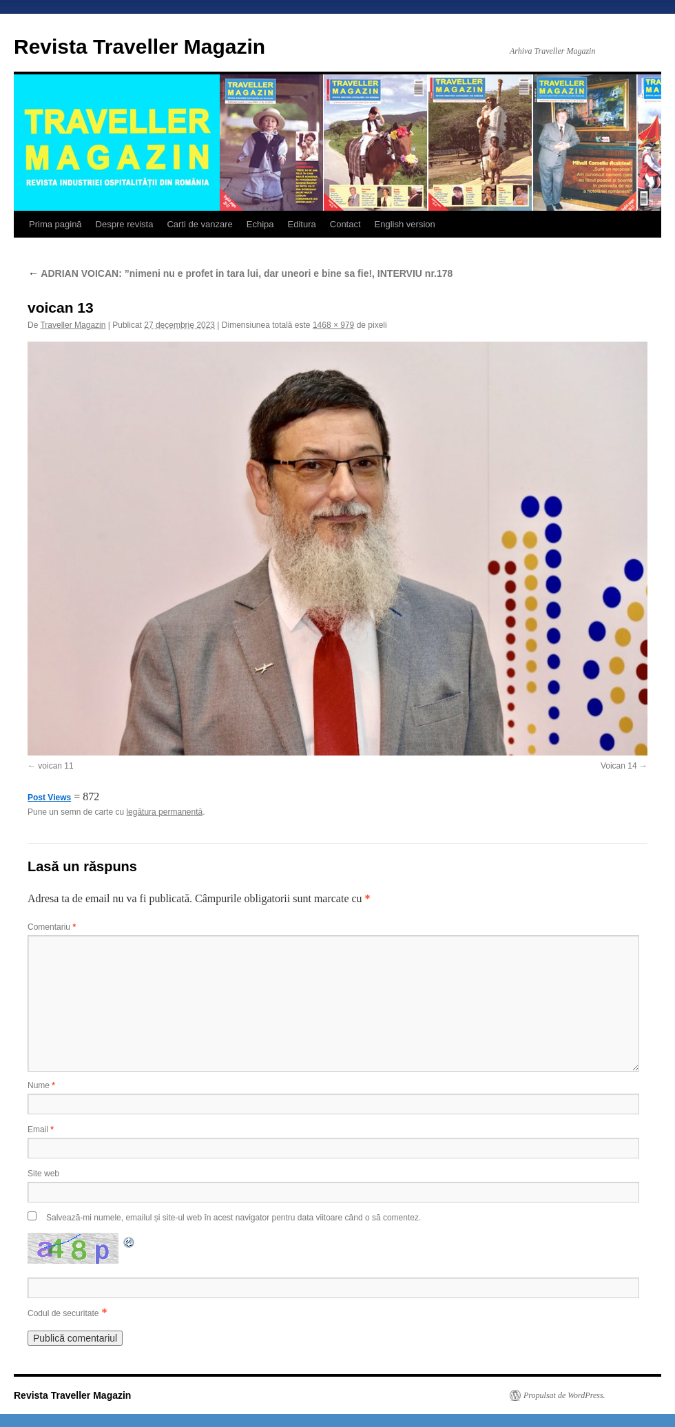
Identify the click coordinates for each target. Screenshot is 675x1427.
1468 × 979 (333, 325)
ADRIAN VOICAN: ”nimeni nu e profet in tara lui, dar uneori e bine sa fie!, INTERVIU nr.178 (240, 273)
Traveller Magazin (72, 325)
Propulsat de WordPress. (564, 1395)
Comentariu (52, 927)
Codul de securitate (63, 1313)
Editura (302, 224)
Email (41, 1129)
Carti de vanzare (199, 224)
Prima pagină (55, 224)
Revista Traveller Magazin (139, 46)
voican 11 (55, 766)
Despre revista (125, 224)
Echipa (260, 224)
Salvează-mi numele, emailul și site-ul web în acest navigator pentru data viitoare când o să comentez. (233, 1217)
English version (405, 224)
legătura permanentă (164, 812)
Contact (345, 224)
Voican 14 (619, 766)
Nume (41, 1085)
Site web (43, 1173)
